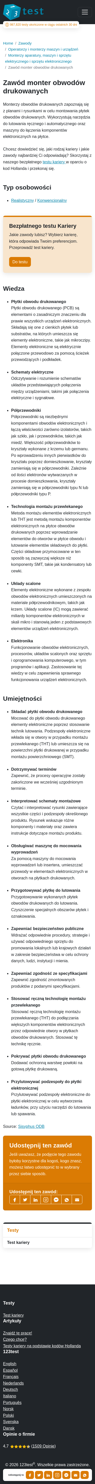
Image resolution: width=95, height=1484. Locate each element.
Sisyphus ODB (31, 1126)
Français (10, 1377)
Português (12, 1402)
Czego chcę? (15, 1339)
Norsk (8, 1409)
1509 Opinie (43, 1446)
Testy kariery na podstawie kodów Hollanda (42, 1346)
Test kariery (18, 1242)
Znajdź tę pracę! (17, 1333)
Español (10, 1370)
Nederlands (13, 1383)
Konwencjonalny (52, 200)
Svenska (10, 1422)
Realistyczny (22, 200)
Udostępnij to (16, 1475)
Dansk (8, 1428)
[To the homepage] (23, 12)
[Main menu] (85, 12)
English (9, 1364)
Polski (8, 1415)
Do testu (20, 262)
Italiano (9, 1396)
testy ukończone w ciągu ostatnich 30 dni (41, 25)
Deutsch (10, 1389)
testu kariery (54, 162)
